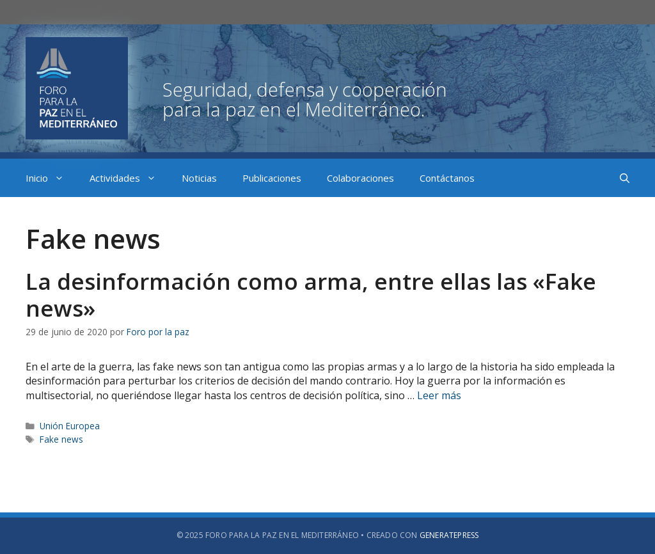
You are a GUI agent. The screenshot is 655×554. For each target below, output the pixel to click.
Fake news (61, 439)
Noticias (199, 177)
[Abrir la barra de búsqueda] (624, 178)
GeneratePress (449, 535)
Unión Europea (70, 426)
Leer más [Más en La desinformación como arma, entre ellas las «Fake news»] (439, 395)
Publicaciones (271, 177)
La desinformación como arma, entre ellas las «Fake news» (311, 294)
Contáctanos (447, 177)
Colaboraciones (360, 177)
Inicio (51, 178)
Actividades (129, 178)
